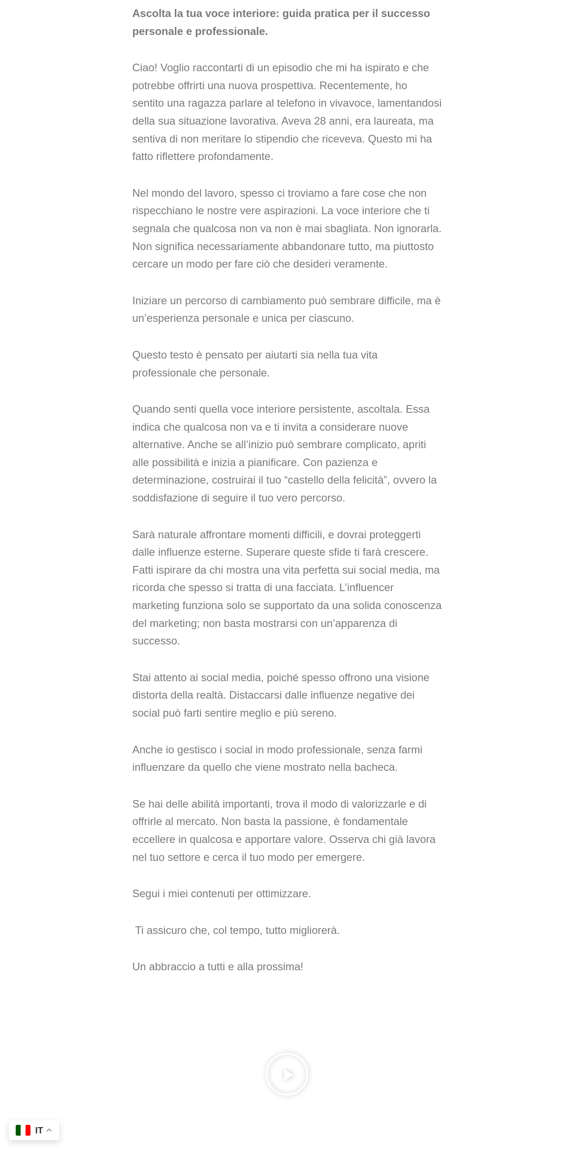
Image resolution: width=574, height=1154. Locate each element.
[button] (287, 1077)
